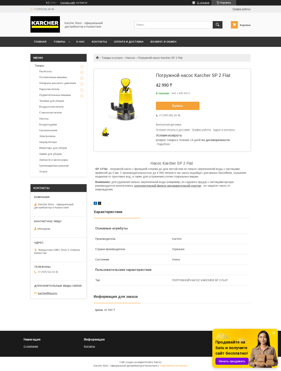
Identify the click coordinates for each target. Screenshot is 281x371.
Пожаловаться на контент (173, 365)
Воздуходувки (48, 124)
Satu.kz (158, 362)
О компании (31, 346)
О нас (80, 41)
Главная (40, 41)
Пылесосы (45, 71)
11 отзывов (203, 2)
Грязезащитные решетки (54, 165)
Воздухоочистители (51, 106)
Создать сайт (67, 2)
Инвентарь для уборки (53, 147)
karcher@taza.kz (47, 293)
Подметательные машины (55, 95)
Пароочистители (49, 89)
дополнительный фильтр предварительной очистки (167, 185)
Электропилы (47, 136)
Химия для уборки (50, 154)
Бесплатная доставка (168, 124)
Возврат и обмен (163, 41)
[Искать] (217, 25)
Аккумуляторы (48, 142)
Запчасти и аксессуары (53, 159)
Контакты (99, 41)
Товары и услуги (112, 57)
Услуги (43, 171)
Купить (177, 105)
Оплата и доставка (128, 41)
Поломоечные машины (53, 77)
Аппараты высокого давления (57, 83)
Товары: (39, 65)
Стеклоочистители (50, 112)
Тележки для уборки (51, 100)
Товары (59, 41)
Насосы (130, 57)
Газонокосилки (48, 130)
